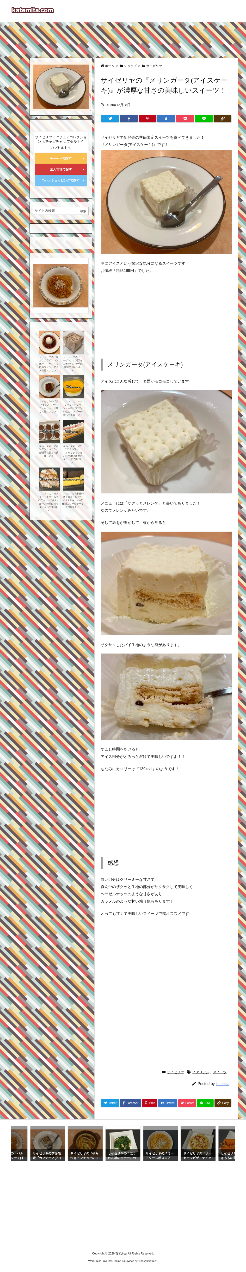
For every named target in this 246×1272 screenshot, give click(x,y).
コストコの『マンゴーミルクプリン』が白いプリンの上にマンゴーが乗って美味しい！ (72, 408)
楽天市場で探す (61, 169)
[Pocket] (185, 118)
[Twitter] (110, 118)
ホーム (109, 66)
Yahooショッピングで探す (61, 180)
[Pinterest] (147, 118)
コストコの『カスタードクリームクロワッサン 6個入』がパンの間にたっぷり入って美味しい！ (48, 502)
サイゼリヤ (154, 66)
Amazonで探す (61, 158)
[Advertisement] (123, 37)
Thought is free (147, 1261)
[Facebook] (129, 118)
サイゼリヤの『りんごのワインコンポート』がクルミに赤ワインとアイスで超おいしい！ (48, 364)
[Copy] (222, 118)
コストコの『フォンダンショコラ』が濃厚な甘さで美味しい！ (48, 450)
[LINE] (204, 118)
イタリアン (200, 1072)
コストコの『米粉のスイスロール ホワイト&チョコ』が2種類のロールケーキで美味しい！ (73, 500)
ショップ (130, 66)
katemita (222, 1084)
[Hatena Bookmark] (166, 118)
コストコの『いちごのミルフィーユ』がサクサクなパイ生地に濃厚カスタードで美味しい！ (72, 454)
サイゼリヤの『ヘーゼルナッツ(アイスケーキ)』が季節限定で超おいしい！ (73, 364)
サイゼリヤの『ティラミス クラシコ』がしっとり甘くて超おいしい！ (48, 406)
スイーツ (220, 1072)
